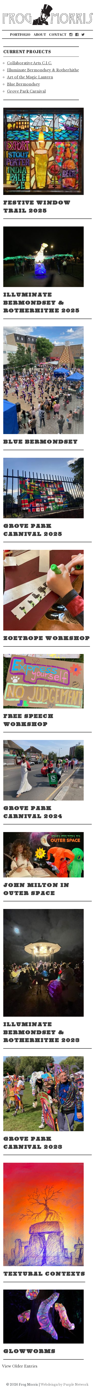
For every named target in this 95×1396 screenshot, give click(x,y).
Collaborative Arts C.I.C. (29, 63)
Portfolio (20, 34)
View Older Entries (19, 1366)
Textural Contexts (44, 1273)
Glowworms (29, 1351)
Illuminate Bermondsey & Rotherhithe (43, 70)
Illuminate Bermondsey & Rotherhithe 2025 (41, 302)
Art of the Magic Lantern (30, 77)
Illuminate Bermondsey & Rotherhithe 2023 (41, 1032)
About (39, 34)
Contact (57, 34)
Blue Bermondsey (23, 84)
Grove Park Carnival (26, 91)
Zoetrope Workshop (46, 638)
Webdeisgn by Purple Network (64, 1384)
